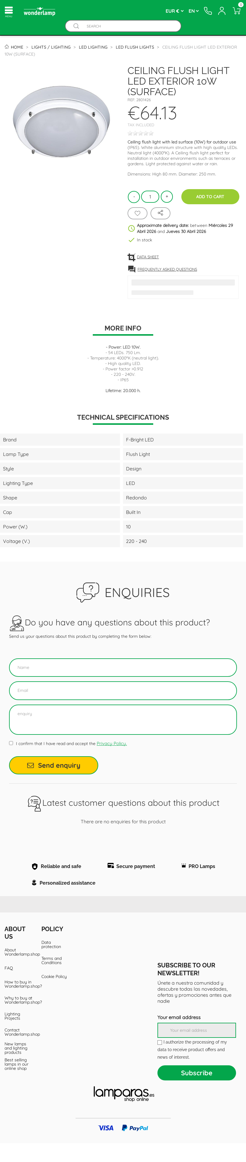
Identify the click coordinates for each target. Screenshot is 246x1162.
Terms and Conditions (51, 979)
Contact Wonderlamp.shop (18, 1051)
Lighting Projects (12, 1035)
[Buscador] (76, 26)
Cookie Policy (54, 995)
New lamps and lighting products (16, 1067)
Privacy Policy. (112, 743)
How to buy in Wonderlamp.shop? (18, 1003)
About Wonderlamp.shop (18, 971)
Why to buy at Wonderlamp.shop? (18, 1019)
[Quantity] (150, 197)
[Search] (129, 26)
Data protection (51, 963)
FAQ (9, 986)
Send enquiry (53, 765)
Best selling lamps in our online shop (16, 1083)
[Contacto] (207, 11)
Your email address (179, 1036)
